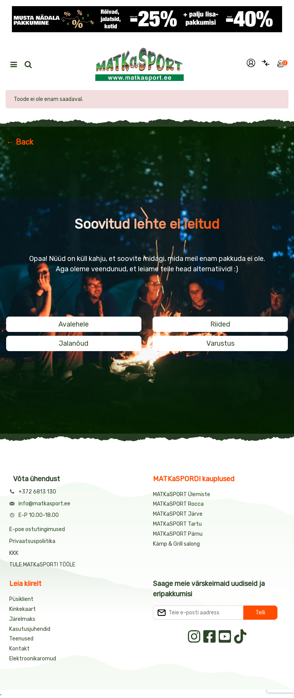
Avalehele (73, 324)
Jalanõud (73, 343)
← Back (19, 142)
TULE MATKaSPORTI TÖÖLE (42, 564)
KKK (13, 553)
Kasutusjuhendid (29, 629)
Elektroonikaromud (32, 658)
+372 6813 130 (37, 491)
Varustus (220, 343)
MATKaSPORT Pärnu (178, 534)
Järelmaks (22, 619)
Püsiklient (21, 599)
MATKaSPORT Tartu (177, 524)
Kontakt (19, 648)
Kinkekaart (22, 609)
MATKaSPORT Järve (178, 514)
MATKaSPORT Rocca (178, 504)
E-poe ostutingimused (37, 529)
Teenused (21, 638)
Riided (220, 324)
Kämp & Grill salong (176, 544)
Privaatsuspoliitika (32, 541)
